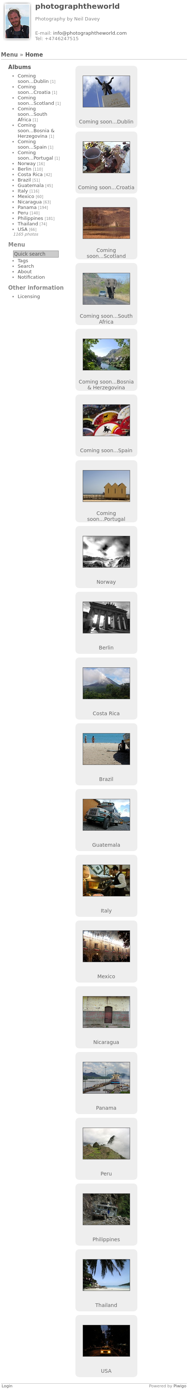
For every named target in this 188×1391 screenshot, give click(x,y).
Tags (23, 260)
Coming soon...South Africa (32, 114)
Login (7, 1386)
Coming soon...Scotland (36, 100)
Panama (27, 207)
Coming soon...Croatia (34, 89)
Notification (31, 277)
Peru (23, 213)
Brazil (24, 180)
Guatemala (31, 185)
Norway (27, 163)
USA (23, 229)
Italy (23, 191)
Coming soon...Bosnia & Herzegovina (36, 130)
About (25, 271)
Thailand (28, 223)
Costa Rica (30, 174)
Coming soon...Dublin (33, 78)
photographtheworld (77, 6)
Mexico (26, 196)
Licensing (29, 296)
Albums (19, 67)
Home (34, 55)
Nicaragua (30, 202)
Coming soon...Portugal (35, 155)
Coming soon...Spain (32, 144)
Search (26, 266)
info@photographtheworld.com (90, 33)
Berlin (25, 169)
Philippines (30, 218)
